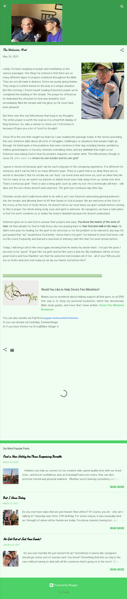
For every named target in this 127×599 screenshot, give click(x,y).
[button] (122, 51)
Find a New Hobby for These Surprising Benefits (32, 456)
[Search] (122, 7)
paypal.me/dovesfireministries (61, 317)
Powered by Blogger (63, 585)
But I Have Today (14, 498)
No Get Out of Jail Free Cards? (22, 539)
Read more (117, 487)
